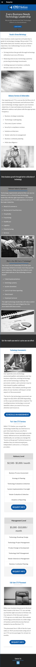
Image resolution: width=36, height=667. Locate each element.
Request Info (18, 507)
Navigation (9, 2)
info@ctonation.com (18, 660)
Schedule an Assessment (17, 415)
